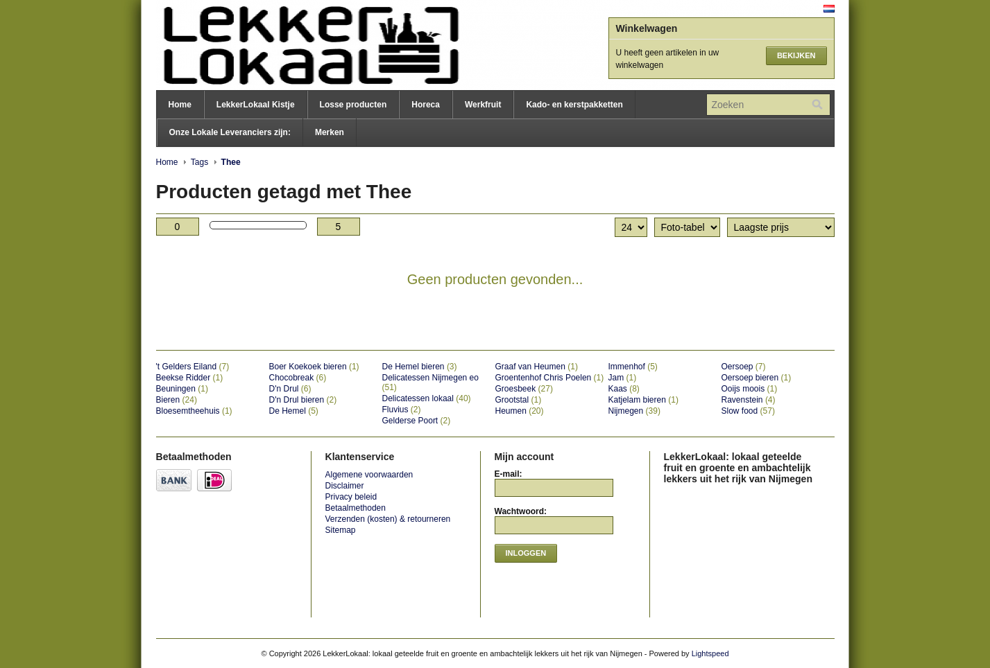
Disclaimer (344, 486)
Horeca (425, 104)
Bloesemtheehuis (194, 411)
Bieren (176, 400)
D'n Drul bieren (303, 400)
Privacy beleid (351, 497)
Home (180, 104)
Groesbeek (524, 389)
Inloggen (526, 553)
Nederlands (829, 8)
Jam (622, 378)
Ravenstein (749, 400)
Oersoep (744, 366)
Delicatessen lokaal (426, 398)
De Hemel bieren (419, 366)
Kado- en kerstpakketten (574, 104)
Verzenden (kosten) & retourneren (388, 519)
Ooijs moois (750, 389)
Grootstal (518, 400)
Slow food (748, 411)
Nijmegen (634, 411)
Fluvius (401, 409)
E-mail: (508, 474)
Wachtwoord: (521, 511)
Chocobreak (298, 378)
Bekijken (796, 55)
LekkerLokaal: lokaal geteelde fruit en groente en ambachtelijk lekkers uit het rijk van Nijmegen (295, 45)
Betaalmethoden (355, 508)
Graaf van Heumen (536, 366)
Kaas (624, 389)
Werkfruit (483, 104)
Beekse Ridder (189, 378)
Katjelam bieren (643, 400)
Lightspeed (710, 653)
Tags (199, 162)
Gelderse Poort (416, 420)
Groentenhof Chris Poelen (549, 378)
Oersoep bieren (757, 378)
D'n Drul (290, 389)
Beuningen (182, 389)
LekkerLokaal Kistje (255, 104)
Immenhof (633, 366)
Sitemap (340, 530)
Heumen (519, 411)
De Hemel (293, 411)
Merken (329, 132)
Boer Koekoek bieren (314, 366)
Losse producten (353, 104)
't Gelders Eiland (193, 366)
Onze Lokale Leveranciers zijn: (230, 132)
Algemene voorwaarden (369, 475)
